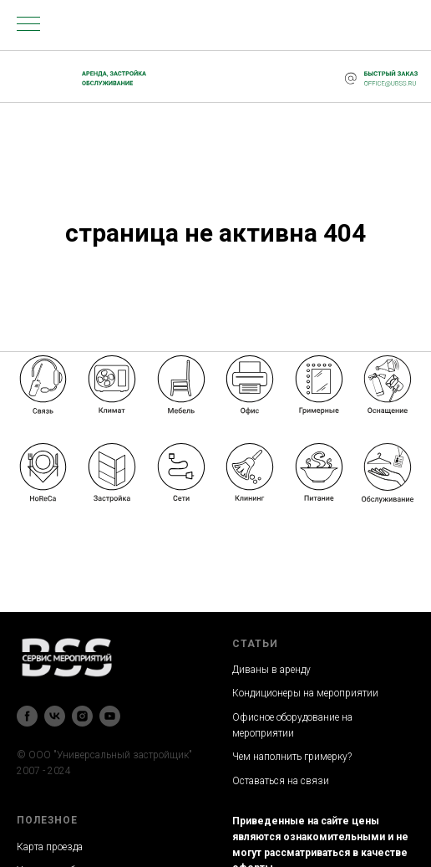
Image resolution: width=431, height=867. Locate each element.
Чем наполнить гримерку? (292, 756)
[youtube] (109, 716)
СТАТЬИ (255, 644)
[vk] (54, 716)
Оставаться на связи (280, 781)
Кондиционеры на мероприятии (305, 693)
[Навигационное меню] (28, 25)
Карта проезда (50, 847)
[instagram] (82, 716)
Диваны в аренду (271, 670)
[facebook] (27, 716)
